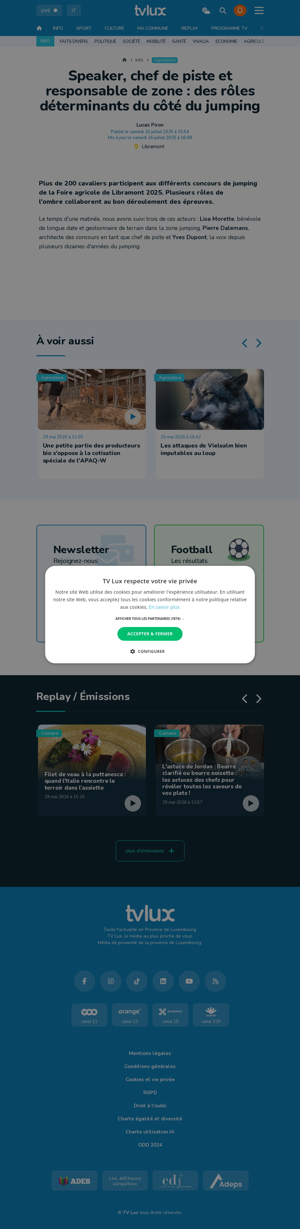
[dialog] (150, 614)
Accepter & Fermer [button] (150, 634)
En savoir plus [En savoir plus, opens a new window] (164, 607)
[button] (150, 619)
